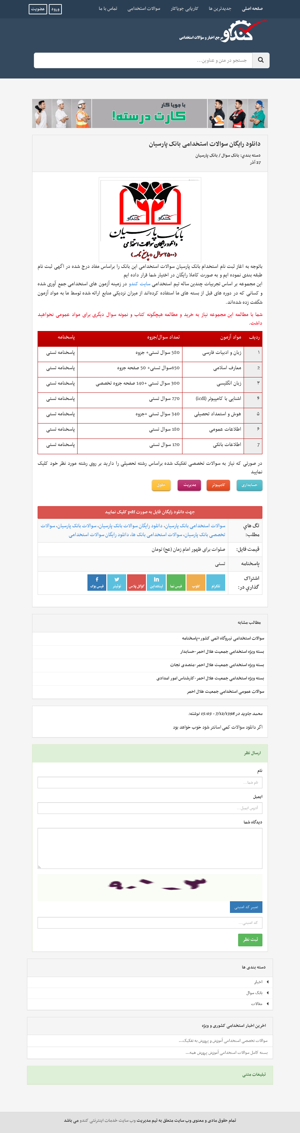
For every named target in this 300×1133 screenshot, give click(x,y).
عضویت (38, 9)
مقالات (260, 1004)
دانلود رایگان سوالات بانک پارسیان (131, 525)
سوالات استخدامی (143, 9)
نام (259, 771)
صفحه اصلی (250, 8)
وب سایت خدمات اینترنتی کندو (108, 1120)
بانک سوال (230, 155)
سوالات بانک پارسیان (76, 525)
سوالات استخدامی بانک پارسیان (195, 525)
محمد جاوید (251, 714)
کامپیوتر (218, 485)
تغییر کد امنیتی (246, 907)
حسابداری (250, 485)
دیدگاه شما (253, 822)
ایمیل (257, 797)
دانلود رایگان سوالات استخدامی (99, 534)
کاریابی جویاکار (185, 9)
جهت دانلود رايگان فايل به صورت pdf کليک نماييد (150, 512)
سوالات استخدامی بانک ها (157, 534)
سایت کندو (139, 283)
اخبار (261, 982)
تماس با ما (108, 9)
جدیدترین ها (220, 9)
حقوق (161, 485)
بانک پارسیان (206, 155)
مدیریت (189, 485)
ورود (55, 9)
